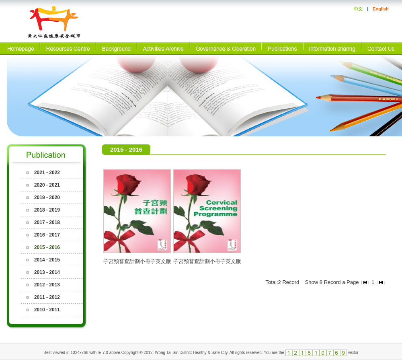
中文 (358, 8)
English (381, 8)
